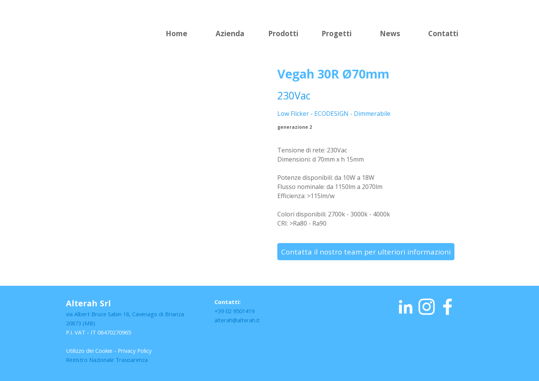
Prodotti (283, 33)
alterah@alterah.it (237, 320)
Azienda (230, 33)
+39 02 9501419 (234, 311)
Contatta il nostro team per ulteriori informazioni (366, 251)
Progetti (336, 33)
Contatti (443, 33)
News (390, 33)
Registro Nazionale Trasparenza (107, 359)
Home (176, 33)
